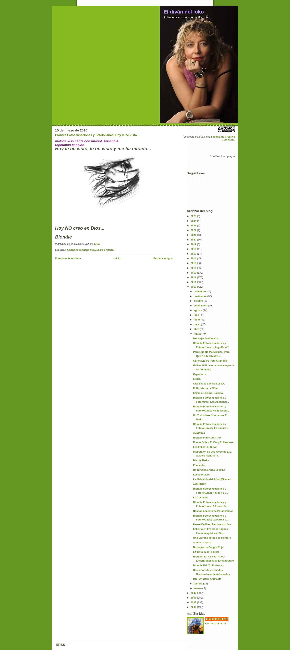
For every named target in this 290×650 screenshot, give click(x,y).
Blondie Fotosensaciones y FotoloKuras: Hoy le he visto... (97, 135)
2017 (194, 253)
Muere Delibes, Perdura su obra (212, 524)
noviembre (200, 296)
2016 (194, 258)
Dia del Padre (201, 460)
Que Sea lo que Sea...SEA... (209, 383)
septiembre (201, 305)
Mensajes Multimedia (205, 338)
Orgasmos (199, 374)
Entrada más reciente (68, 258)
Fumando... (200, 465)
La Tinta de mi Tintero (206, 551)
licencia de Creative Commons (223, 138)
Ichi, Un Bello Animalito (207, 578)
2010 (194, 286)
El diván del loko (184, 12)
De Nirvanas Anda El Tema (209, 469)
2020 (194, 239)
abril (197, 329)
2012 (194, 277)
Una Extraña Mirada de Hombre (212, 537)
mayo (197, 324)
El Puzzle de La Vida (205, 388)
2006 (194, 607)
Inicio (117, 258)
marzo (198, 333)
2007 (194, 602)
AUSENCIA (199, 484)
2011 (194, 282)
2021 (194, 234)
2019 (194, 244)
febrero (198, 583)
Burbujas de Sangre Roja (208, 547)
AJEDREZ (199, 432)
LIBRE (197, 378)
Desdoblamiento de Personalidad (213, 511)
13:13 (97, 243)
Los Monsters (201, 474)
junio (197, 319)
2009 (194, 592)
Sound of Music (202, 542)
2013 (194, 272)
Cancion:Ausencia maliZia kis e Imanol (90, 249)
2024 (194, 220)
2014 (194, 267)
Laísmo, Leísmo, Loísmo (208, 393)
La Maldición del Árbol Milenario (212, 479)
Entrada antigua (163, 258)
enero (197, 588)
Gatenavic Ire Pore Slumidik (210, 360)
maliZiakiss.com (218, 618)
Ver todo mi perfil (215, 623)
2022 (194, 230)
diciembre (200, 291)
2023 (194, 225)
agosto (198, 310)
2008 (194, 597)
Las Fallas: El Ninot (205, 447)
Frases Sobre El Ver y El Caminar (213, 442)
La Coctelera (200, 497)
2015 (194, 263)
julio (197, 314)
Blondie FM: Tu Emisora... (208, 565)
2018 (194, 249)
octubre (199, 300)
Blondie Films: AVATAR (207, 437)
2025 (194, 216)
